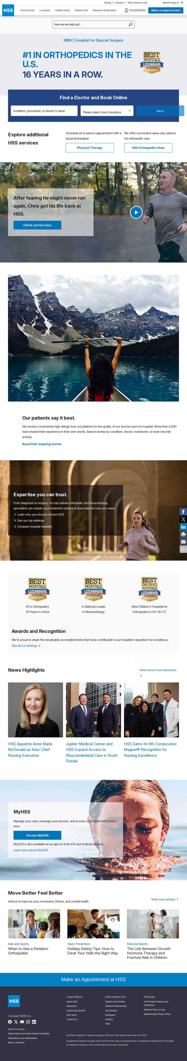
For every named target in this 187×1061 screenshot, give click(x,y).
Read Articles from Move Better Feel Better (29, 1033)
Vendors (109, 1019)
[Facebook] (10, 1021)
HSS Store (71, 1015)
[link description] (34, 923)
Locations (45, 10)
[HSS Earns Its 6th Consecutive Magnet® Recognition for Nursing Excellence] (151, 720)
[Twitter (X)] (16, 1021)
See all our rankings (26, 645)
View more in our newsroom (158, 672)
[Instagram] (28, 1021)
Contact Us (71, 1019)
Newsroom (71, 1006)
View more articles (164, 899)
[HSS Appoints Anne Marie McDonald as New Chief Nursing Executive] (35, 720)
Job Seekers (111, 1010)
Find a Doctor (27, 10)
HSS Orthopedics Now (148, 148)
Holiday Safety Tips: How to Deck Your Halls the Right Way (92, 951)
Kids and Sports (18, 944)
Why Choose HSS (137, 2)
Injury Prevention (78, 944)
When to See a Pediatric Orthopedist (28, 951)
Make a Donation (16, 1042)
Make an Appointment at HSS (93, 979)
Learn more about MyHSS (31, 850)
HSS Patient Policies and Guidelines (156, 1003)
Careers (119, 2)
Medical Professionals (116, 1006)
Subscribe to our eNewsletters (22, 1038)
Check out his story (37, 225)
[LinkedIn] (34, 1021)
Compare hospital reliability (33, 526)
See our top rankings (29, 520)
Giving (107, 2)
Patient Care (81, 10)
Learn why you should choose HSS (39, 514)
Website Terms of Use (154, 1009)
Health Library (62, 10)
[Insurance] (107, 110)
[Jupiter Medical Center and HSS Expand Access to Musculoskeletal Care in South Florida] (93, 723)
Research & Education (104, 10)
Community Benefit (75, 1010)
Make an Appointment (165, 10)
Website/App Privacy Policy (157, 1014)
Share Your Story (16, 1029)
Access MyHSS (37, 835)
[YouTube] (22, 1021)
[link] (183, 512)
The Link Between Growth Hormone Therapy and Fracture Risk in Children (149, 953)
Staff (107, 1024)
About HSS (71, 1001)
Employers (110, 1015)
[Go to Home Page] (14, 1001)
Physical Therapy (90, 148)
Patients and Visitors (115, 1001)
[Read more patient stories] (42, 444)
